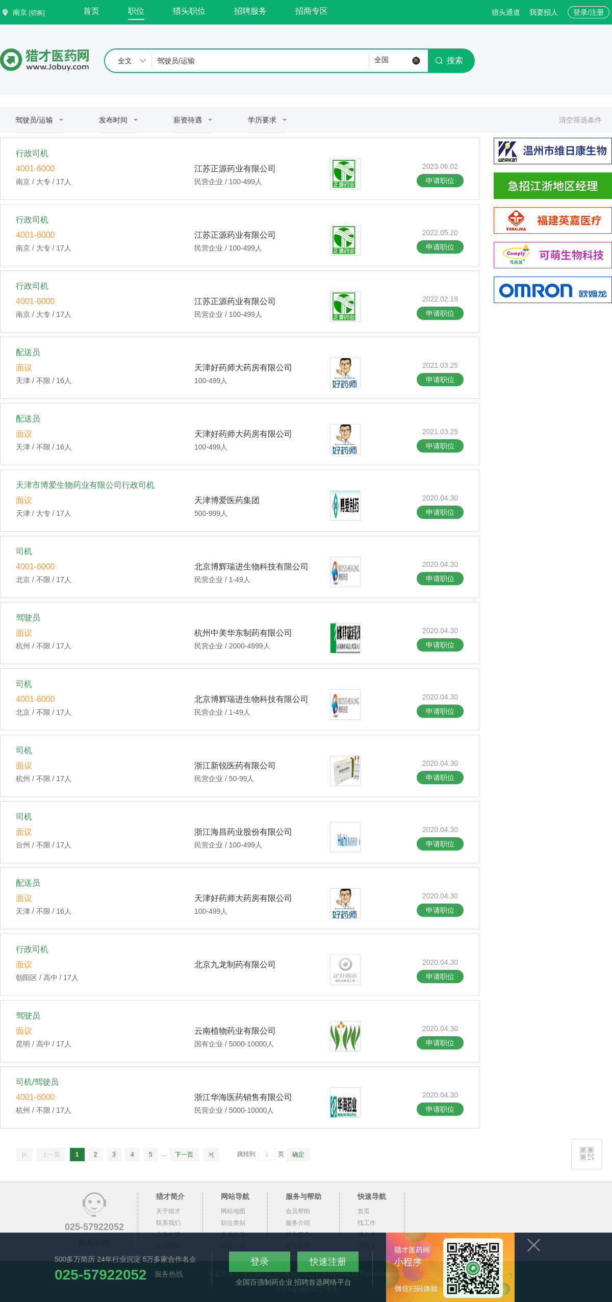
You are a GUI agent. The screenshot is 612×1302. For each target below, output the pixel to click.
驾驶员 (28, 617)
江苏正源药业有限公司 (235, 168)
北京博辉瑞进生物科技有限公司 (251, 566)
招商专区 (311, 11)
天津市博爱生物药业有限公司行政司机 (85, 485)
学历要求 (262, 120)
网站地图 (233, 1211)
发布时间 (113, 120)
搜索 (449, 60)
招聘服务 (250, 11)
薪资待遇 (187, 120)
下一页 (184, 1154)
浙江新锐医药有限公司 (235, 765)
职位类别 (233, 1222)
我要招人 (543, 12)
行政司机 (32, 153)
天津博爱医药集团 (227, 500)
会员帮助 (298, 1211)
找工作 (367, 1222)
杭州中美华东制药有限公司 (243, 633)
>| (211, 1154)
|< (24, 1154)
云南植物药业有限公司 (235, 1030)
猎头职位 (189, 11)
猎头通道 (506, 12)
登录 (259, 1262)
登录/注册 (588, 12)
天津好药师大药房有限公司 (243, 367)
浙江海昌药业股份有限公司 (243, 832)
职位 (136, 11)
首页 (91, 11)
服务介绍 (298, 1222)
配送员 (28, 352)
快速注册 (328, 1262)
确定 (298, 1154)
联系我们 (168, 1222)
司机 (24, 551)
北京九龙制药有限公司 (235, 964)
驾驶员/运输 (34, 120)
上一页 (51, 1154)
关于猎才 (168, 1211)
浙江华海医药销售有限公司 (243, 1097)
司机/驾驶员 (37, 1082)
